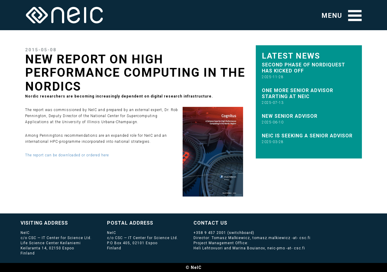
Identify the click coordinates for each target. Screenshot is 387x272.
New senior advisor (289, 116)
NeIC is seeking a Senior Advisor (307, 136)
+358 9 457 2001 (210, 233)
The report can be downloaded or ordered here (67, 155)
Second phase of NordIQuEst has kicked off (303, 68)
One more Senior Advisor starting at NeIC (297, 93)
